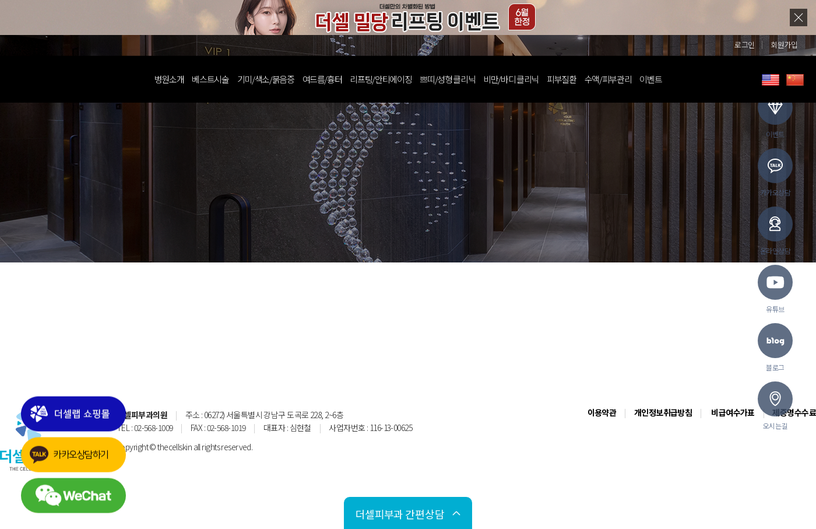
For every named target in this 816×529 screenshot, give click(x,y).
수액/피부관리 (619, 79)
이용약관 (602, 412)
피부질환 (573, 79)
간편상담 (388, 513)
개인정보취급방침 (663, 412)
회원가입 (784, 44)
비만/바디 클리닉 (522, 79)
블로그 (775, 347)
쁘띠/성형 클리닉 (459, 79)
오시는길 (775, 405)
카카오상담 (775, 172)
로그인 (744, 44)
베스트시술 (221, 79)
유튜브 (775, 289)
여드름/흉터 (334, 79)
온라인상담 (775, 230)
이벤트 (662, 79)
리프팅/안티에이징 (392, 79)
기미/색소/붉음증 (277, 79)
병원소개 (181, 79)
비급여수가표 (733, 412)
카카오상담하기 (83, 464)
